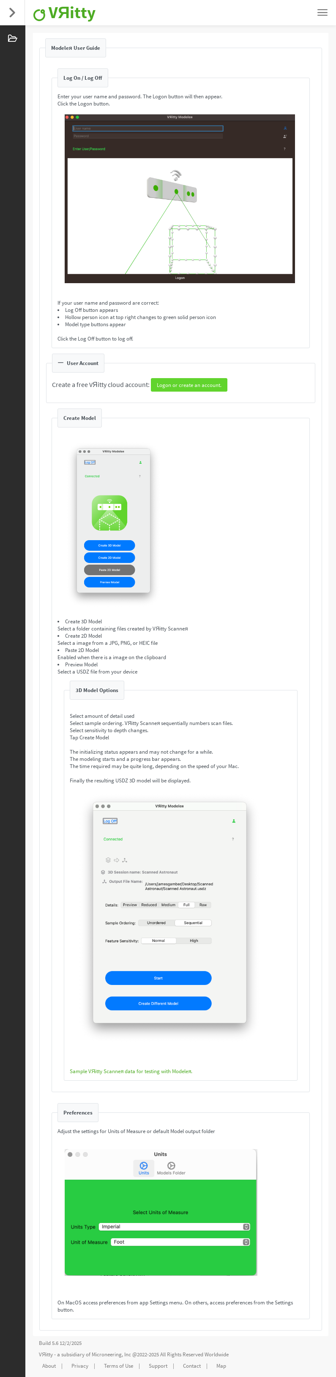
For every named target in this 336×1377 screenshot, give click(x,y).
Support (158, 1365)
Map (221, 1365)
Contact (192, 1365)
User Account (78, 363)
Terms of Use (118, 1365)
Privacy (79, 1365)
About (49, 1365)
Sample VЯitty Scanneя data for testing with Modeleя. (131, 1071)
